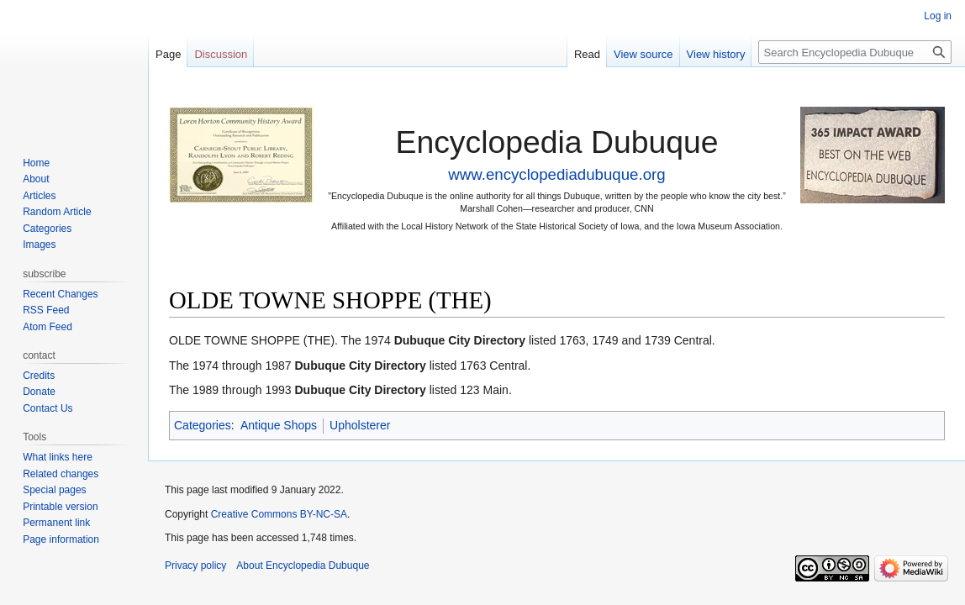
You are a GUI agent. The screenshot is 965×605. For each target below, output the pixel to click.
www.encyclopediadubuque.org (556, 174)
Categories (202, 425)
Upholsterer (360, 425)
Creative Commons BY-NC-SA (279, 514)
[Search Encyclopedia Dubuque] (855, 52)
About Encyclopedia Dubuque (302, 565)
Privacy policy (195, 565)
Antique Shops (278, 425)
